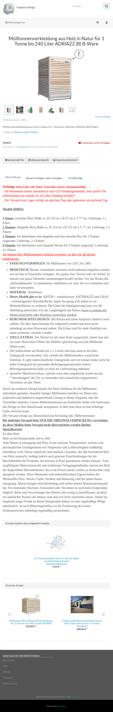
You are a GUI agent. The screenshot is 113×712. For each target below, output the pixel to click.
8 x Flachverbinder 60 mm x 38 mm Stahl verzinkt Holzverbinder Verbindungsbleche (56, 561)
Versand (22, 147)
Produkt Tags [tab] (75, 178)
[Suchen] (87, 6)
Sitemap (6, 671)
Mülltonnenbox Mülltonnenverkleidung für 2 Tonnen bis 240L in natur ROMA (30, 622)
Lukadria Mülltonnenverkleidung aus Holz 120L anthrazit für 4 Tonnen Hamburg (82, 623)
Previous (9, 614)
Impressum (8, 677)
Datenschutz (8, 660)
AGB (5, 666)
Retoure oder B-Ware (26, 132)
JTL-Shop (62, 706)
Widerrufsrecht (10, 683)
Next (103, 614)
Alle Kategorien (15, 22)
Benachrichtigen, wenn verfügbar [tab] (44, 178)
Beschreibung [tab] (12, 176)
